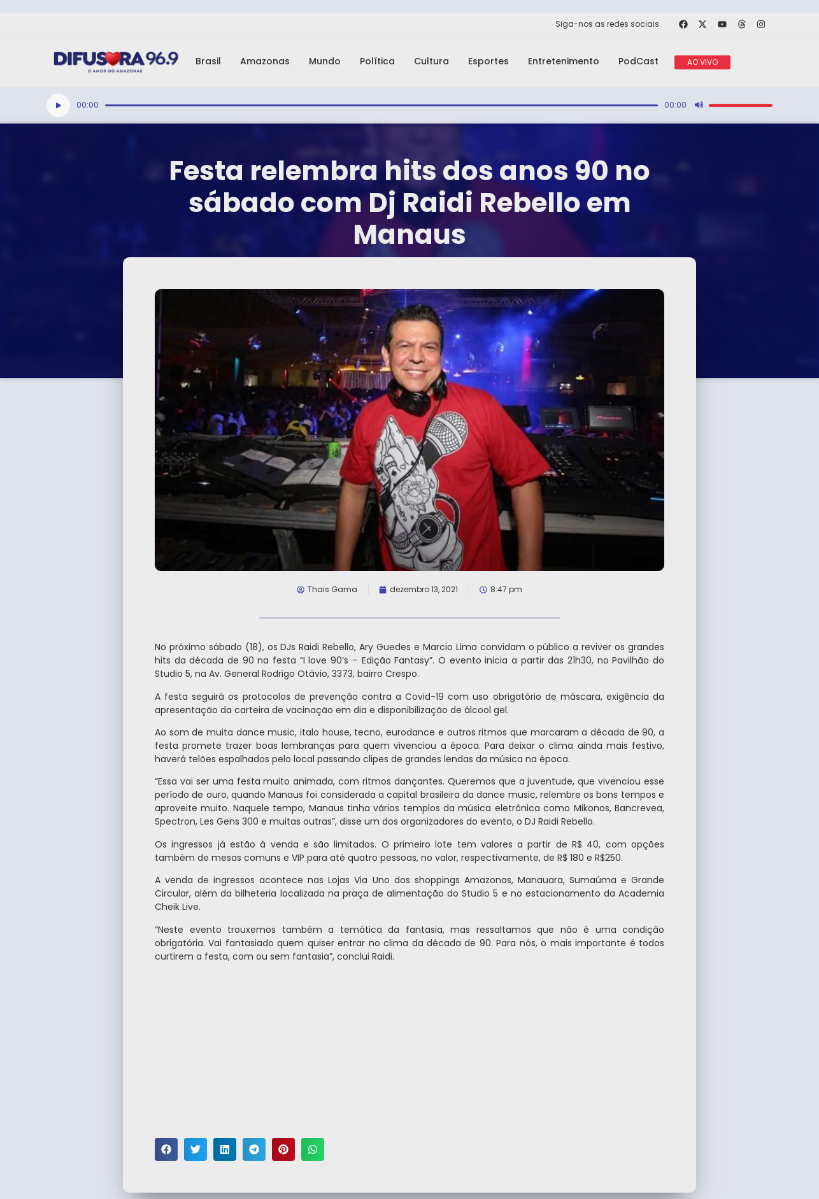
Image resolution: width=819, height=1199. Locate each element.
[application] (409, 105)
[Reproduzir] (58, 105)
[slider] (381, 105)
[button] (166, 1149)
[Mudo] (698, 105)
